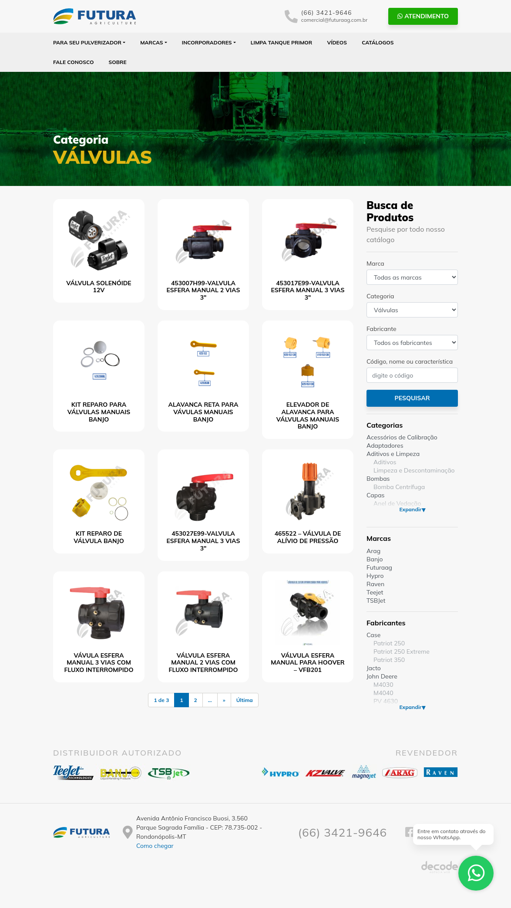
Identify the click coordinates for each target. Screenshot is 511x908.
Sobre (118, 62)
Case (373, 635)
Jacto (373, 668)
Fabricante (381, 329)
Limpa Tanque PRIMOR (281, 42)
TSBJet (375, 600)
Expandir (410, 509)
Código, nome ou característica (409, 361)
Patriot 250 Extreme (401, 651)
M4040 (383, 693)
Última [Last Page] (244, 700)
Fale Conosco (73, 62)
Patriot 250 (389, 643)
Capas (375, 495)
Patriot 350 (389, 660)
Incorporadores (207, 42)
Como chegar (155, 846)
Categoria (380, 296)
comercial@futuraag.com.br (334, 20)
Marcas (151, 42)
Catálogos (377, 42)
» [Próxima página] (224, 700)
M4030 (383, 685)
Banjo (374, 559)
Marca (375, 263)
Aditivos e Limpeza (393, 454)
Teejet (374, 592)
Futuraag (379, 567)
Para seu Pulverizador (87, 42)
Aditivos (384, 462)
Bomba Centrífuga (399, 487)
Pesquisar (412, 398)
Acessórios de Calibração (401, 437)
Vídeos (337, 42)
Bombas (378, 479)
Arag (373, 551)
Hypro (375, 576)
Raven (375, 584)
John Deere (381, 676)
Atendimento (423, 16)
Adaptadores (384, 445)
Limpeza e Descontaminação (414, 470)
